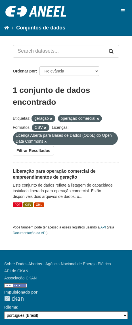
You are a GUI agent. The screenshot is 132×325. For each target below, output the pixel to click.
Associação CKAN (20, 278)
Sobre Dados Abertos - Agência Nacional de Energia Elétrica (57, 264)
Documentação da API (29, 233)
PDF (17, 204)
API (103, 227)
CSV (28, 204)
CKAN (14, 299)
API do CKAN (16, 271)
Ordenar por (24, 71)
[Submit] (111, 51)
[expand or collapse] (123, 10)
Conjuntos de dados (40, 28)
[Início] (6, 28)
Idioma (10, 307)
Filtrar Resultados (33, 150)
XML (39, 204)
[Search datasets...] (58, 51)
